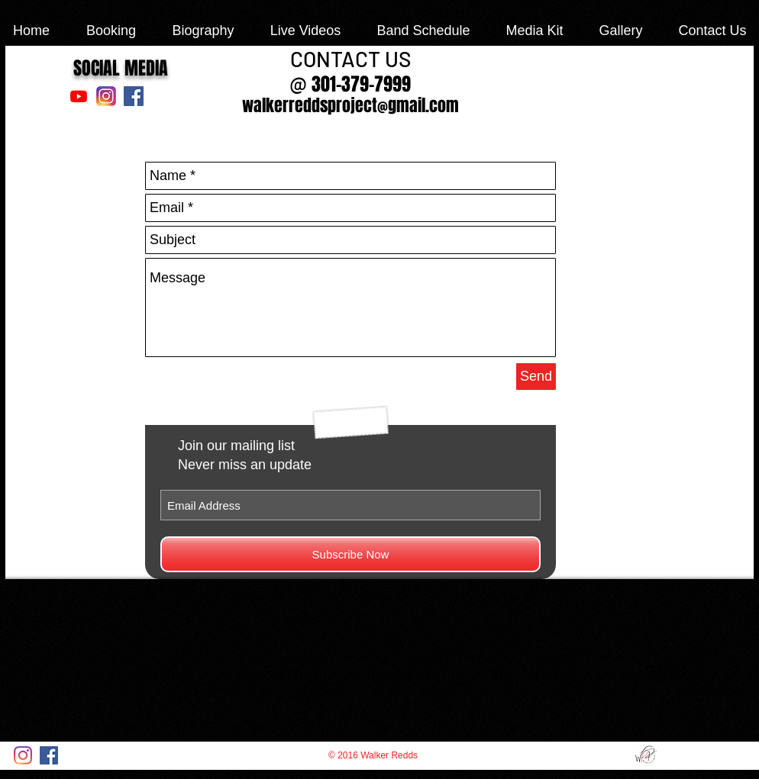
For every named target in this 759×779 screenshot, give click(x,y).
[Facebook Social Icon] (134, 96)
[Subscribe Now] (350, 554)
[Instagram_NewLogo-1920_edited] (106, 96)
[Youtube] (79, 96)
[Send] (536, 376)
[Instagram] (23, 755)
